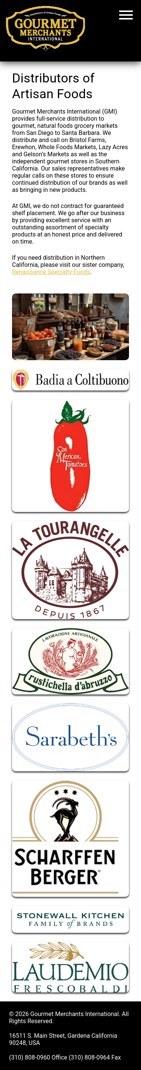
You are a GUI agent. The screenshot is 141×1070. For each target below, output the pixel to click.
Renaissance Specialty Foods (51, 271)
